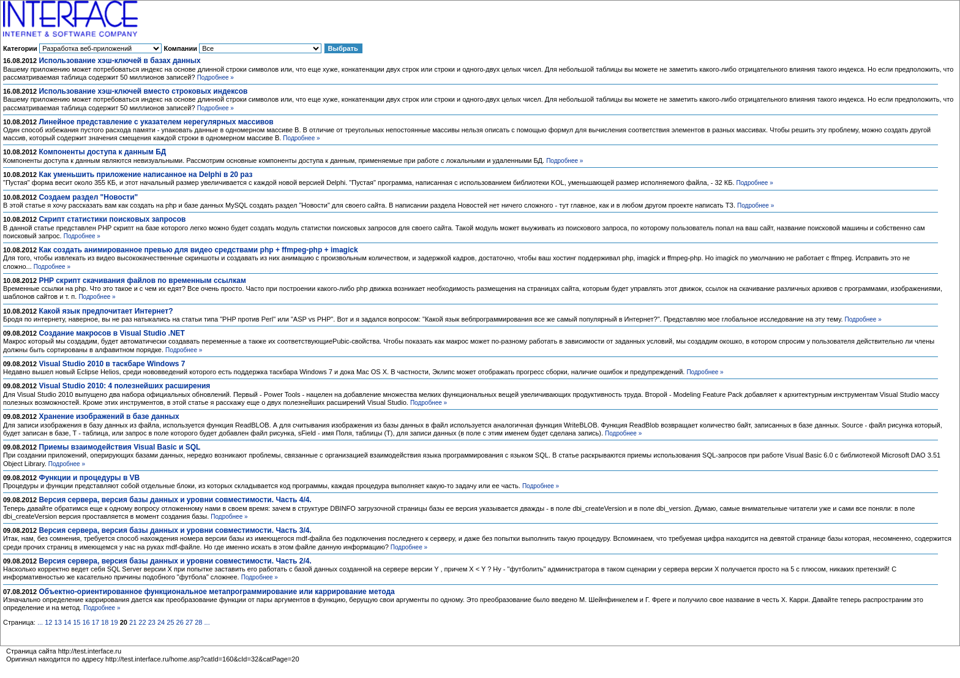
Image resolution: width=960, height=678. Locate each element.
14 (67, 622)
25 (170, 622)
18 (104, 622)
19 (114, 622)
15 (76, 622)
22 (142, 622)
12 (48, 622)
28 (198, 622)
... (40, 622)
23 (152, 622)
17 (95, 622)
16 (85, 622)
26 (180, 622)
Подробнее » (215, 77)
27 (189, 622)
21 (133, 622)
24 (161, 622)
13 (58, 622)
